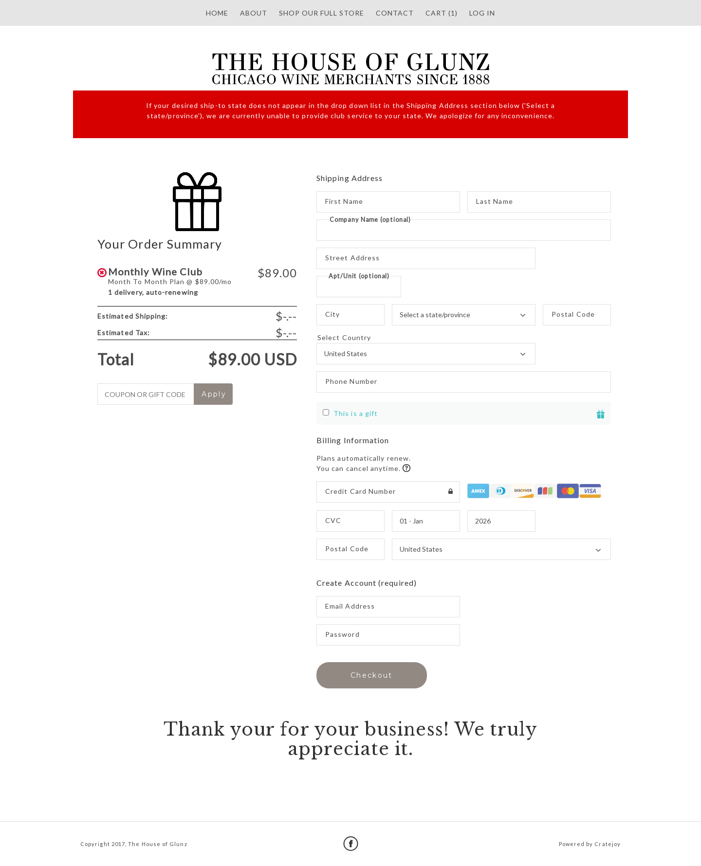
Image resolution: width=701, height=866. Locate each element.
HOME (217, 13)
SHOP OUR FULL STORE (321, 13)
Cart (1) (441, 13)
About (253, 13)
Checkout (371, 675)
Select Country (425, 337)
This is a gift (355, 413)
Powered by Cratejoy (590, 844)
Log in (482, 13)
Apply (214, 394)
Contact (395, 13)
